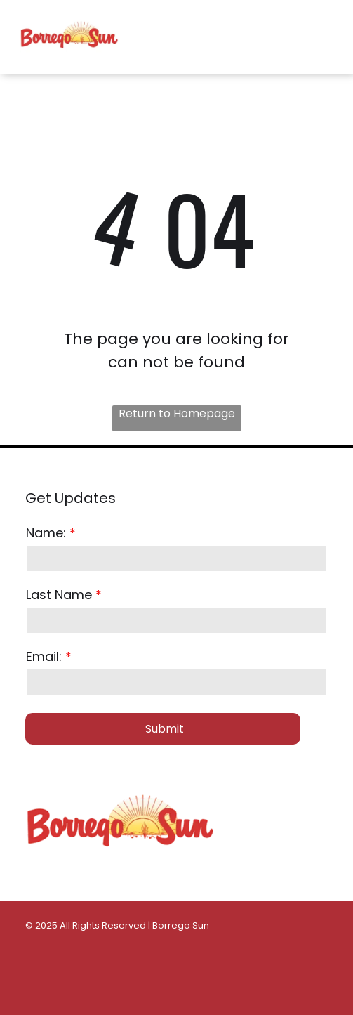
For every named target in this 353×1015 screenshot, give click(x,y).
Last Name (59, 594)
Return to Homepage (177, 413)
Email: (44, 656)
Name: (46, 533)
